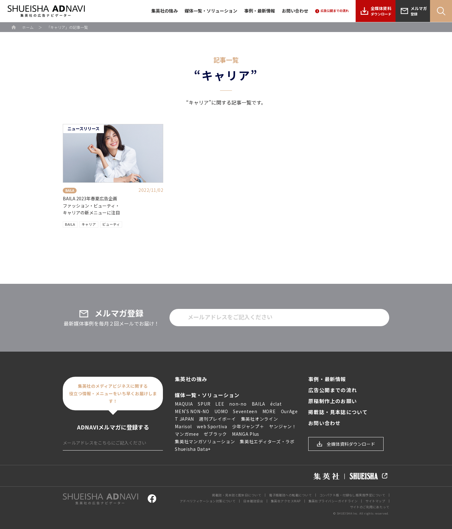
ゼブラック (215, 434)
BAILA (70, 224)
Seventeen (245, 411)
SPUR (204, 404)
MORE (269, 411)
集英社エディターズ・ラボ (267, 441)
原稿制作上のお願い (332, 401)
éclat (276, 404)
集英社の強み (164, 11)
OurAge (289, 411)
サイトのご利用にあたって (369, 507)
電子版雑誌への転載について (290, 495)
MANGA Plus (245, 434)
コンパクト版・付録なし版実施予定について (352, 495)
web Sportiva (212, 426)
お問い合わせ (295, 11)
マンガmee (187, 434)
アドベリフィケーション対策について (208, 501)
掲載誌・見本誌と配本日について (236, 495)
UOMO (221, 411)
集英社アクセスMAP (286, 501)
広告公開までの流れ (332, 390)
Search (441, 11)
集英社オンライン (259, 419)
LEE (219, 404)
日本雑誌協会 (253, 501)
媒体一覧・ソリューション (211, 11)
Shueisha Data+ (193, 449)
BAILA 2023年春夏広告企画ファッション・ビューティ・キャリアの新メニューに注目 (91, 205)
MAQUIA (184, 404)
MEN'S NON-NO (192, 411)
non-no (237, 404)
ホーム (28, 27)
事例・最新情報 (259, 11)
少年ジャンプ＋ (248, 426)
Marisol (183, 426)
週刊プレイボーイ (217, 419)
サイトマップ (375, 501)
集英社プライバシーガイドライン (333, 501)
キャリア (89, 224)
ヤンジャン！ (282, 426)
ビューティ (111, 224)
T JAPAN (184, 419)
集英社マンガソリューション (205, 441)
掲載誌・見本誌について (338, 412)
